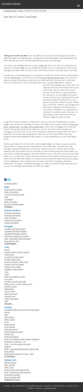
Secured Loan (9, 296)
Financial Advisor (11, 329)
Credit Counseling (11, 299)
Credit (6, 274)
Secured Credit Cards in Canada (16, 252)
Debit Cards (9, 367)
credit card (43, 65)
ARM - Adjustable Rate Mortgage (17, 238)
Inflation (7, 346)
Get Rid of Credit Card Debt (15, 281)
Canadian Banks (10, 11)
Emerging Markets (11, 337)
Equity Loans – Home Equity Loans (18, 284)
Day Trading (9, 317)
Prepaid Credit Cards (12, 259)
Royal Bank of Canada (13, 189)
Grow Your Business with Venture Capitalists (21, 339)
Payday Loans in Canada (14, 264)
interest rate (16, 78)
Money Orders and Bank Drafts (16, 370)
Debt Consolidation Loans (14, 276)
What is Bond (9, 319)
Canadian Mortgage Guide (14, 229)
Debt (6, 301)
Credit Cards (9, 254)
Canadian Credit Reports (14, 269)
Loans (20, 11)
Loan (6, 272)
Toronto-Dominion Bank (14, 194)
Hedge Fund (9, 334)
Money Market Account (13, 332)
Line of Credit (9, 291)
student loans (14, 127)
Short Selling (9, 351)
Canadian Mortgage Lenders (15, 234)
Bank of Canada (10, 202)
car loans (24, 127)
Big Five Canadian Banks (14, 204)
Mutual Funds (9, 324)
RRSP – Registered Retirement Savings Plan (21, 349)
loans (60, 127)
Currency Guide (50, 388)
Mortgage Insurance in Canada (16, 236)
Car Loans (8, 279)
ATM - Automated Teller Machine (17, 372)
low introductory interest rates (53, 78)
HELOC (7, 249)
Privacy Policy (59, 386)
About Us (48, 386)
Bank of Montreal (11, 192)
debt (22, 68)
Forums (39, 388)
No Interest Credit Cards (14, 257)
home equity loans (36, 127)
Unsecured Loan (10, 294)
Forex (6, 322)
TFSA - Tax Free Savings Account (17, 344)
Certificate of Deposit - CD (14, 341)
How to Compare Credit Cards (16, 262)
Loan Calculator (10, 218)
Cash (6, 315)
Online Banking (10, 362)
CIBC (6, 197)
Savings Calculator (11, 223)
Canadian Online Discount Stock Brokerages (21, 310)
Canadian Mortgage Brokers (15, 231)
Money (7, 312)
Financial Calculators (12, 213)
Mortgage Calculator (12, 215)
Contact (30, 388)
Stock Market (9, 327)
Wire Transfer (9, 365)
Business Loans (10, 286)
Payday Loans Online (12, 267)
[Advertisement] (24, 37)
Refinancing (9, 289)
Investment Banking (12, 375)
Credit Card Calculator (13, 220)
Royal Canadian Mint (12, 377)
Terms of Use (72, 386)
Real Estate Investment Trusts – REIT (19, 354)
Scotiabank (8, 199)
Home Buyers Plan (11, 241)
